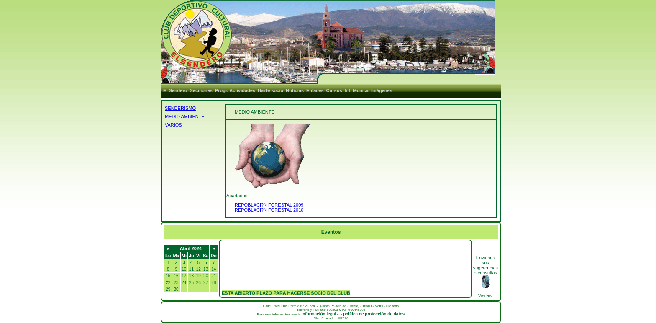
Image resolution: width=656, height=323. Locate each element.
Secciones (201, 90)
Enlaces (315, 90)
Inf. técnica (357, 90)
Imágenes (381, 90)
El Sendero (175, 90)
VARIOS (173, 124)
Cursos (334, 90)
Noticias (295, 90)
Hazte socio (270, 90)
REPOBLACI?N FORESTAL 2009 (269, 204)
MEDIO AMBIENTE (185, 116)
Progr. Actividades (235, 90)
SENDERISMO (180, 108)
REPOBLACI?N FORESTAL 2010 (269, 209)
